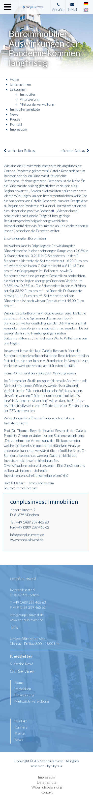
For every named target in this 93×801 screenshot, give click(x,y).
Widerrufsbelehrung (46, 787)
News (14, 114)
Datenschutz (46, 782)
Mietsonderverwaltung (37, 104)
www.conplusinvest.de (26, 539)
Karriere (21, 727)
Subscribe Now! (21, 664)
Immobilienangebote (25, 109)
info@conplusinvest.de (27, 535)
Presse (15, 119)
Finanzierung (29, 99)
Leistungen (18, 89)
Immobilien (28, 94)
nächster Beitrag (75, 150)
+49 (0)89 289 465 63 (32, 522)
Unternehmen (20, 84)
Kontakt (16, 124)
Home (14, 79)
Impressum (18, 129)
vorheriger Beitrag (19, 150)
